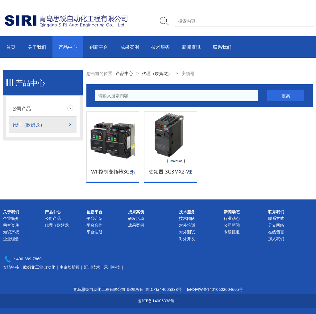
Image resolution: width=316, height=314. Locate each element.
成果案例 (129, 47)
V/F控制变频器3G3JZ (113, 172)
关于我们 (37, 47)
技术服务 (160, 47)
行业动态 (232, 218)
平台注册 (94, 232)
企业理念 (11, 238)
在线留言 (276, 232)
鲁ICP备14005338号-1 (158, 301)
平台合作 (94, 225)
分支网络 (276, 225)
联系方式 (276, 218)
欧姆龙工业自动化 (39, 267)
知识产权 (11, 232)
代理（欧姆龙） (28, 125)
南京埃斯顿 (70, 267)
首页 (10, 47)
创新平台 (98, 47)
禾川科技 (112, 267)
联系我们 (222, 47)
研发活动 (136, 218)
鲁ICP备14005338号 (163, 289)
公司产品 (21, 108)
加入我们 (276, 238)
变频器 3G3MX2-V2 (170, 172)
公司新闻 (232, 225)
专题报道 (232, 232)
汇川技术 (92, 267)
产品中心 (68, 47)
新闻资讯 (191, 47)
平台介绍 (94, 218)
